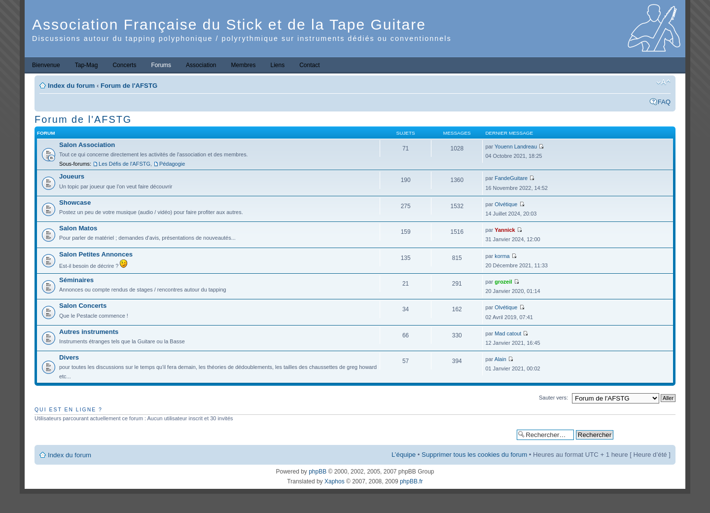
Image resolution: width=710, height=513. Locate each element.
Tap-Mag (86, 65)
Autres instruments (88, 331)
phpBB (317, 471)
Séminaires (76, 280)
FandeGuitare (511, 178)
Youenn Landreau (516, 146)
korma (502, 256)
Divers (69, 357)
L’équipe (403, 454)
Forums (161, 65)
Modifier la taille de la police (663, 82)
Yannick (505, 230)
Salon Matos (78, 228)
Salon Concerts (82, 305)
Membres (243, 65)
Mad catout (508, 333)
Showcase (75, 202)
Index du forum (71, 85)
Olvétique (506, 204)
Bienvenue (46, 65)
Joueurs (71, 176)
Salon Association (87, 144)
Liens (278, 65)
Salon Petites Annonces (96, 254)
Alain (500, 359)
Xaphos (334, 481)
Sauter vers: (553, 398)
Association (201, 65)
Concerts (124, 65)
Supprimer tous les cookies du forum (474, 454)
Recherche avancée (644, 434)
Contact (309, 65)
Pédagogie (172, 164)
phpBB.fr (411, 481)
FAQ (664, 102)
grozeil (503, 282)
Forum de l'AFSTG (129, 85)
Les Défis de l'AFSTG (124, 164)
